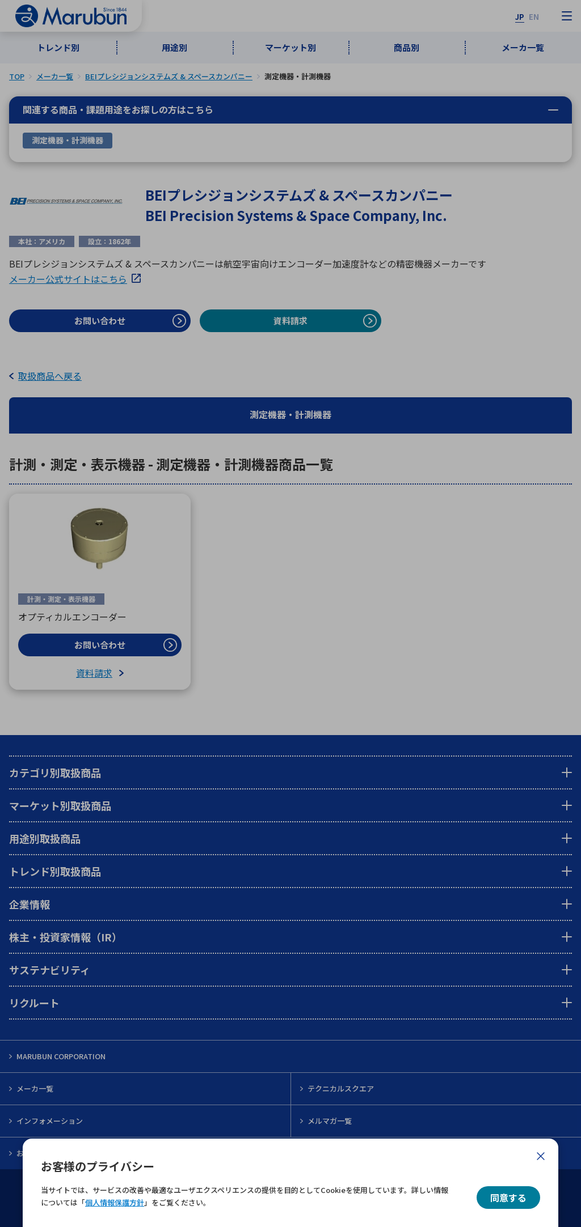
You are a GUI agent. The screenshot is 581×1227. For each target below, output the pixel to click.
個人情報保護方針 (114, 1202)
